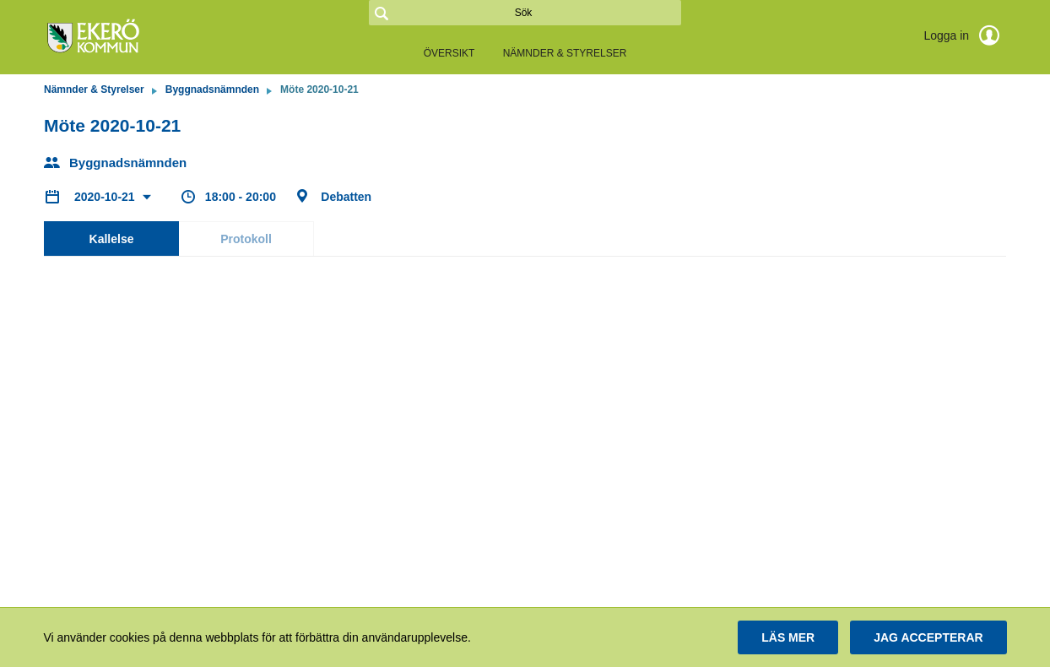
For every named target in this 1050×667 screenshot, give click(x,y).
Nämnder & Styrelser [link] (565, 53)
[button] (788, 637)
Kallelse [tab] (111, 239)
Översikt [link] (449, 53)
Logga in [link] (964, 35)
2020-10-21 (106, 196)
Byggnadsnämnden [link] (212, 89)
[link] (128, 37)
